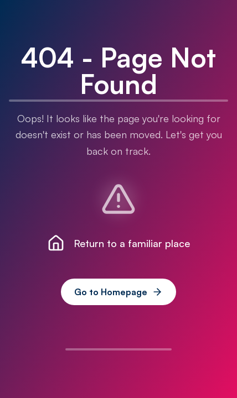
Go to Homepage (118, 291)
